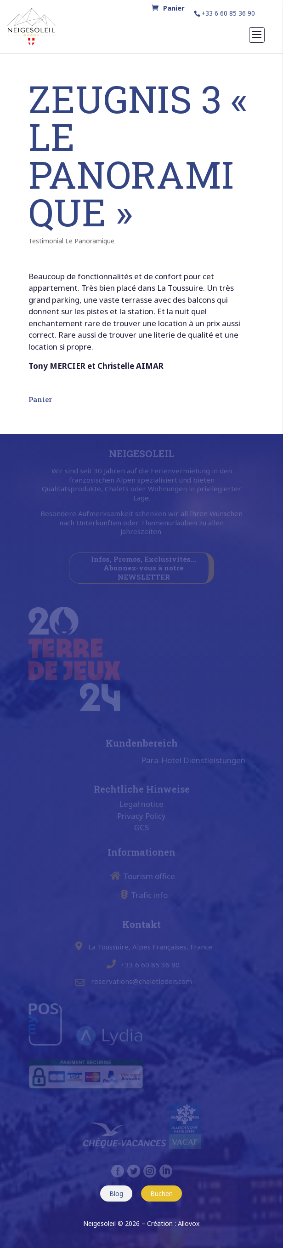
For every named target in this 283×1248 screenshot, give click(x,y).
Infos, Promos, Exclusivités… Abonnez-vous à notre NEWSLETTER (143, 567)
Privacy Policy (141, 816)
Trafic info (149, 895)
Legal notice (141, 804)
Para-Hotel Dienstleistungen (193, 760)
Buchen (161, 1193)
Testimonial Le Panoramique (71, 240)
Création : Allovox (173, 1223)
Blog (116, 1193)
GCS (141, 827)
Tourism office (149, 876)
